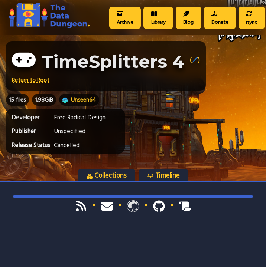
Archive (125, 18)
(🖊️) (195, 59)
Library (158, 18)
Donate (219, 18)
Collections (107, 175)
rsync (251, 18)
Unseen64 (83, 100)
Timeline (163, 175)
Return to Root (30, 80)
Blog (188, 18)
